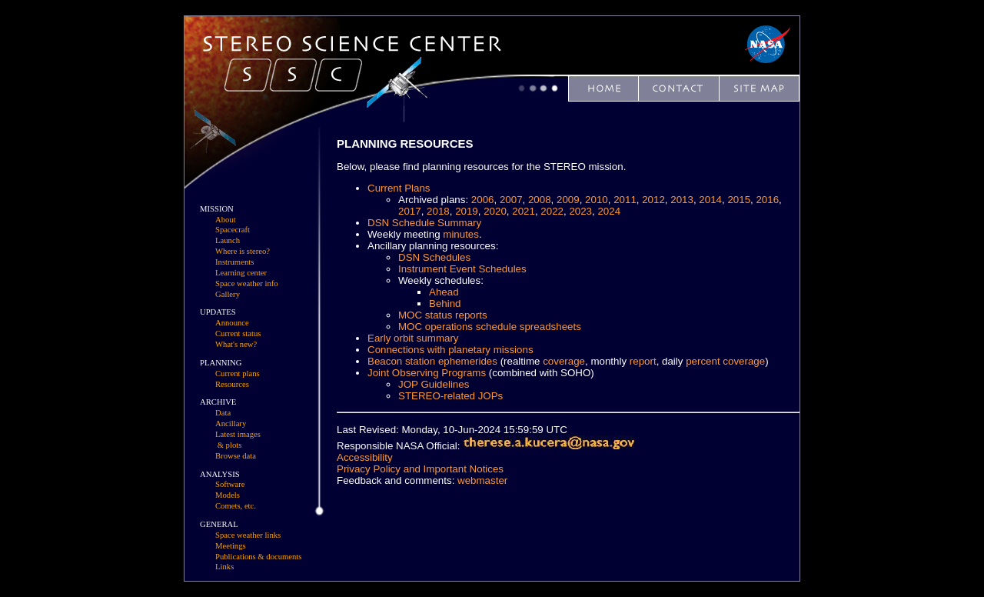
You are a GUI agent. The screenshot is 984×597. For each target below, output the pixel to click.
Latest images (238, 434)
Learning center (241, 272)
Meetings (230, 546)
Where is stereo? (242, 251)
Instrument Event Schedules (462, 269)
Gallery (227, 294)
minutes (461, 234)
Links (224, 566)
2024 (608, 211)
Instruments (234, 262)
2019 (466, 211)
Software (229, 484)
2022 (551, 211)
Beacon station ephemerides (432, 361)
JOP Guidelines (433, 384)
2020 (495, 211)
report (643, 361)
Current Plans (398, 188)
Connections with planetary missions (450, 349)
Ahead (444, 292)
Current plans (237, 373)
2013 (681, 199)
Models (227, 495)
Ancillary (230, 423)
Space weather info (246, 283)
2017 (409, 211)
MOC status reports (442, 315)
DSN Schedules (434, 257)
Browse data (235, 456)
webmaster (482, 480)
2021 (523, 211)
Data (223, 413)
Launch (227, 240)
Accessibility (365, 457)
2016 (767, 199)
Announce (232, 323)
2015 (738, 199)
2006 (482, 199)
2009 (568, 199)
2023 (580, 211)
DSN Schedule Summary (424, 222)
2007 (511, 199)
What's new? (236, 344)
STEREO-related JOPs (450, 396)
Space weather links (248, 535)
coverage (564, 361)
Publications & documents (258, 556)
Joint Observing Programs (426, 373)
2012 (653, 199)
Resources (232, 384)
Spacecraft (232, 229)
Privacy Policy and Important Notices (420, 469)
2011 (625, 199)
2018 (438, 211)
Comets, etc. (235, 506)
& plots (230, 445)
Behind (445, 303)
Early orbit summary (413, 338)
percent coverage (725, 361)
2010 (596, 199)
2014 (710, 199)
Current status (238, 333)
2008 (539, 199)
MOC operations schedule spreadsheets (489, 326)
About (225, 219)
